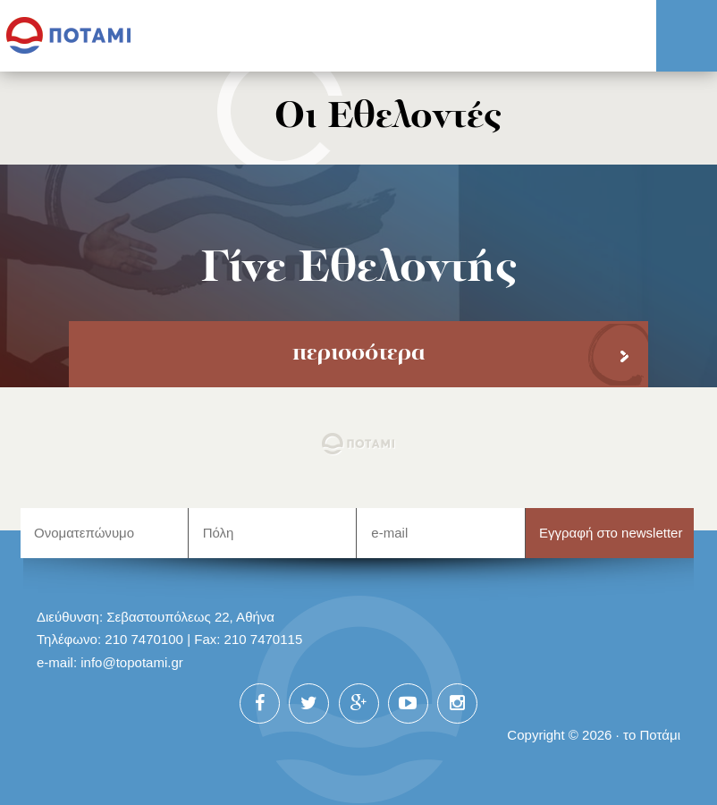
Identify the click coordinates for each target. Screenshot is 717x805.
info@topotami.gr (131, 662)
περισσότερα (358, 354)
